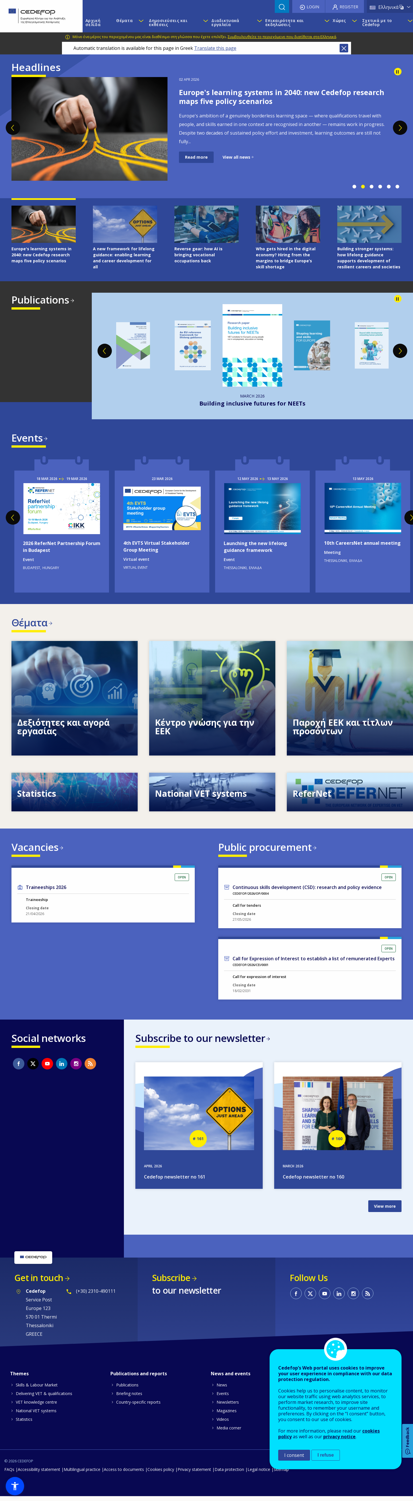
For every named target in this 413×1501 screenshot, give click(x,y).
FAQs (9, 1474)
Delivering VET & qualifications (44, 1398)
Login (313, 6)
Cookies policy (160, 1474)
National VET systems (36, 1415)
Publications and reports (138, 1378)
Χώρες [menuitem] (339, 20)
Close (344, 48)
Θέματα (29, 623)
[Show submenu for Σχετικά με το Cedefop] (409, 22)
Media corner (229, 1432)
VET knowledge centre (36, 1406)
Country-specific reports (138, 1406)
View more (385, 1211)
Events (26, 437)
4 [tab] (380, 187)
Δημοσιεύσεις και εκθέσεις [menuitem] (168, 22)
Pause (398, 71)
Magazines (227, 1415)
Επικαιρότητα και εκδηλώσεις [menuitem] (284, 22)
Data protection (229, 1474)
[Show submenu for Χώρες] (354, 22)
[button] (15, 1486)
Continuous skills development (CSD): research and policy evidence (307, 891)
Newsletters (228, 1406)
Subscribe (171, 1282)
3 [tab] (371, 187)
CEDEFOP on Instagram (76, 1067)
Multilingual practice (82, 1474)
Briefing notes (129, 1398)
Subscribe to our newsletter (200, 1041)
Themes (19, 1378)
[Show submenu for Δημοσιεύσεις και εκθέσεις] (204, 22)
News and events (230, 1378)
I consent (294, 1455)
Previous (13, 128)
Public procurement (264, 849)
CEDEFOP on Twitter (33, 1067)
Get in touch (38, 1282)
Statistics (24, 1424)
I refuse (325, 1455)
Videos (223, 1424)
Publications (40, 299)
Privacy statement (194, 1474)
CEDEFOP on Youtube (47, 1067)
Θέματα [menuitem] (124, 20)
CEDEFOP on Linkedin (61, 1067)
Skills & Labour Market (37, 1389)
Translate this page (215, 48)
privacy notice (339, 1436)
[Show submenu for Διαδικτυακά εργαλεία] (258, 22)
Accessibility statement (39, 1474)
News (222, 1389)
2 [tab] (363, 187)
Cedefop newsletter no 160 (313, 1182)
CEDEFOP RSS (90, 1067)
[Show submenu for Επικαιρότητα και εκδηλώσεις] (326, 22)
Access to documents (124, 1474)
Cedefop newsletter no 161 (174, 1182)
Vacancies (34, 849)
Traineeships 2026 (46, 891)
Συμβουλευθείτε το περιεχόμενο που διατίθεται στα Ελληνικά (282, 36)
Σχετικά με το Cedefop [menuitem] (377, 22)
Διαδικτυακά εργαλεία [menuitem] (225, 22)
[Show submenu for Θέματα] (141, 22)
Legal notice (259, 1474)
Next (400, 128)
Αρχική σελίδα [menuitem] (93, 22)
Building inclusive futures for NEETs (252, 403)
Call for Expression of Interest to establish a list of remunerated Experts (314, 962)
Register (349, 6)
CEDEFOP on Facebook (18, 1067)
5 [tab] (388, 187)
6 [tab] (397, 187)
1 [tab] (354, 187)
